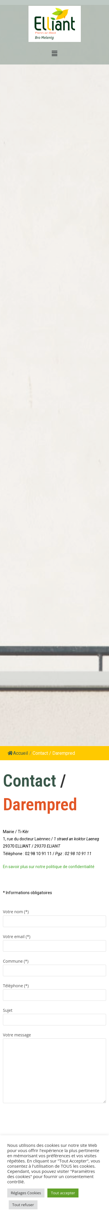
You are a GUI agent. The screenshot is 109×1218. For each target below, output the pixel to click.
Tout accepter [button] (63, 1192)
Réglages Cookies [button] (26, 1192)
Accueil (18, 753)
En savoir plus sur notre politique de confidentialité (48, 866)
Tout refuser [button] (23, 1204)
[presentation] (47, 1120)
